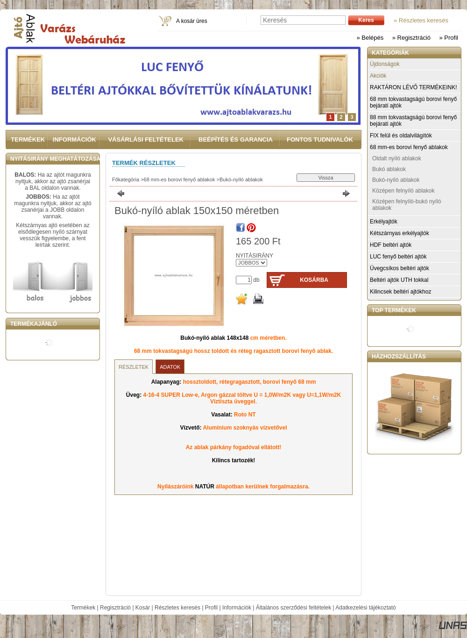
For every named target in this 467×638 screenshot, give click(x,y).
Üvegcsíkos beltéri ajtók (399, 268)
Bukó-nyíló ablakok (241, 179)
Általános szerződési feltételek (293, 607)
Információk (236, 607)
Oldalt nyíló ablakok (396, 158)
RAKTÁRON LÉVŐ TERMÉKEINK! (413, 87)
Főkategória (125, 179)
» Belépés (369, 37)
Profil (211, 607)
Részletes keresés (177, 607)
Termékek (83, 607)
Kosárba (314, 280)
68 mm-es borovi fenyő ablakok (179, 179)
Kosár (142, 607)
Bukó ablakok (389, 169)
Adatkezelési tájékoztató (365, 607)
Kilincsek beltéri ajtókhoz (400, 291)
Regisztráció (115, 607)
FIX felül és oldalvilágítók (401, 135)
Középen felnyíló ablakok (403, 190)
